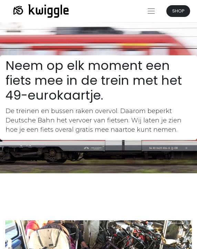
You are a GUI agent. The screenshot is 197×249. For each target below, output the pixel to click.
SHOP (178, 11)
